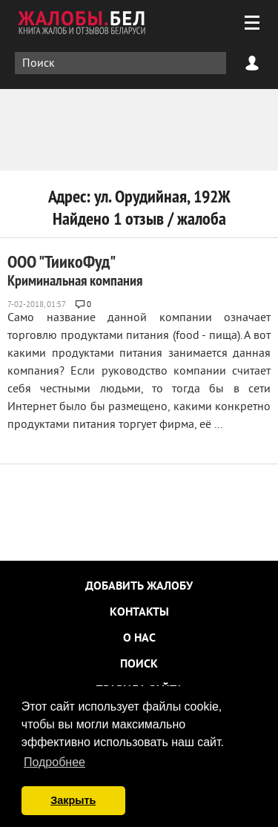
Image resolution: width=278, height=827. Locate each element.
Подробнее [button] (54, 762)
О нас (139, 638)
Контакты (139, 612)
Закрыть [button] (73, 800)
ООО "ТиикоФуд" (74, 270)
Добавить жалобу (139, 586)
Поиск (139, 664)
